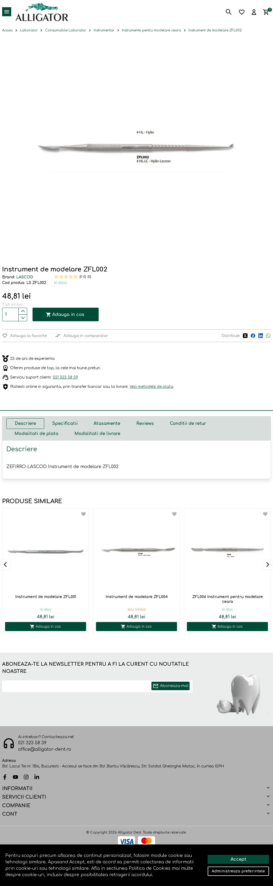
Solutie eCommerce (122, 865)
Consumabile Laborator (65, 30)
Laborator (29, 30)
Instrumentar (104, 30)
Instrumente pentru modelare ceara (151, 30)
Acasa (7, 30)
